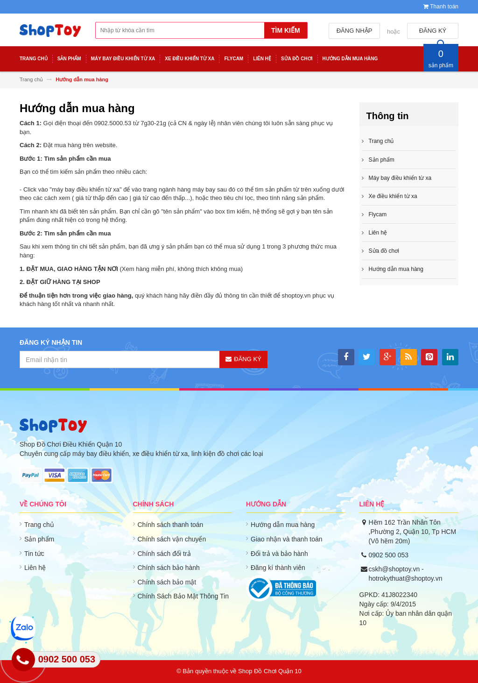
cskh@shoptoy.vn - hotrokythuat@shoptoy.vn (406, 573)
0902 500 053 (389, 555)
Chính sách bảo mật (167, 582)
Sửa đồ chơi (384, 251)
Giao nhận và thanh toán (287, 539)
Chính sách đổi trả (164, 553)
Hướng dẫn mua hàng (283, 524)
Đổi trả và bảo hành (279, 553)
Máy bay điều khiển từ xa (400, 178)
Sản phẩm (39, 539)
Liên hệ (35, 567)
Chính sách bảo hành (169, 567)
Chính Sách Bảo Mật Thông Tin (183, 596)
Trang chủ (39, 524)
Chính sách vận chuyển (172, 539)
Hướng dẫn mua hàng (396, 269)
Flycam (378, 214)
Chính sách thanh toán (171, 524)
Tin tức (34, 553)
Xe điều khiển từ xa (393, 196)
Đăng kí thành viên (278, 567)
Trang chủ (381, 141)
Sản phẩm (381, 160)
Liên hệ (378, 232)
